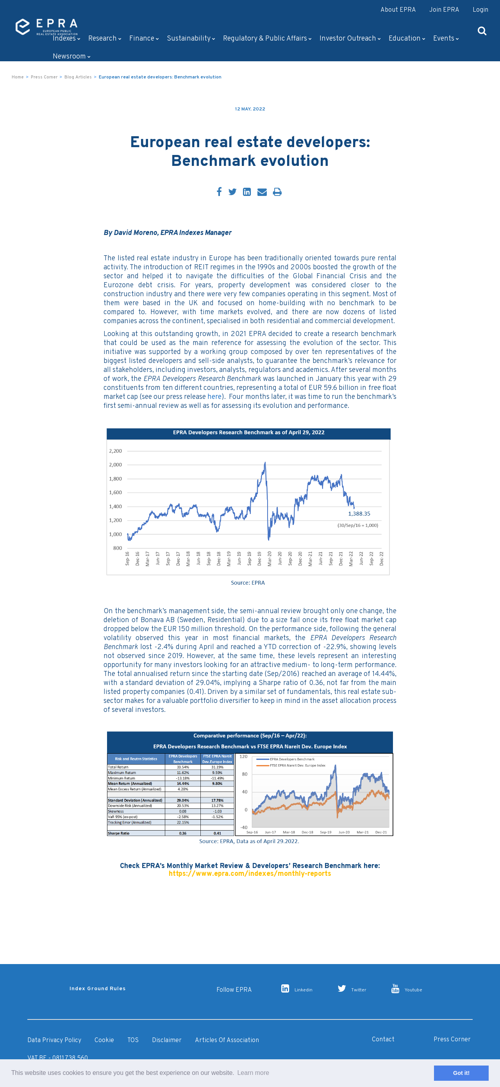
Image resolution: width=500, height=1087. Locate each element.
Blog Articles (78, 77)
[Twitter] (232, 193)
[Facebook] (219, 193)
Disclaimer (167, 1040)
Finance (144, 39)
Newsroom (72, 57)
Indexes (66, 39)
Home (18, 77)
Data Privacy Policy (54, 1040)
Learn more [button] (253, 1072)
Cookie (104, 1040)
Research (104, 39)
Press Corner (44, 77)
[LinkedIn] (247, 193)
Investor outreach (350, 39)
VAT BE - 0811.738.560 (57, 1058)
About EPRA (398, 10)
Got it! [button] (461, 1073)
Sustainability (191, 39)
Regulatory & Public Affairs (267, 39)
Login (480, 10)
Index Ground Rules (98, 989)
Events (446, 39)
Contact (383, 1040)
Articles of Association (227, 1040)
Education (407, 39)
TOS (133, 1040)
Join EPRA (444, 10)
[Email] (262, 193)
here (214, 397)
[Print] (277, 193)
